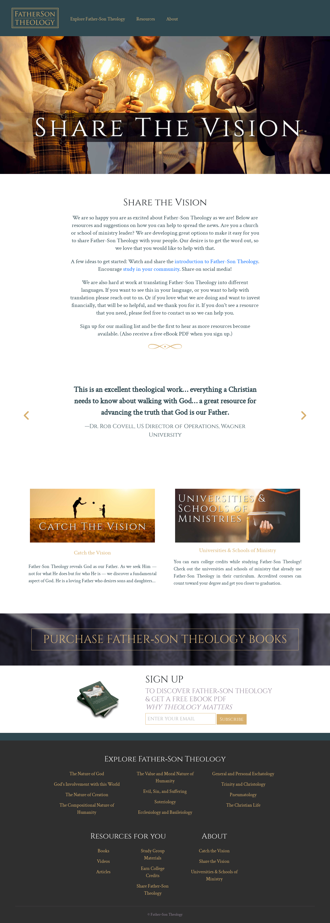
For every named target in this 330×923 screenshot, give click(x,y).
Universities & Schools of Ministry (237, 550)
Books (103, 851)
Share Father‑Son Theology (153, 889)
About (172, 19)
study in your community (151, 269)
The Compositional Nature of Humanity (86, 808)
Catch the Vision (92, 552)
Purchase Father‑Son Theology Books (165, 639)
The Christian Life (243, 805)
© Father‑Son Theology (165, 914)
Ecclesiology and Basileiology (165, 812)
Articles (103, 872)
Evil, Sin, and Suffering (165, 791)
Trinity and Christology (243, 784)
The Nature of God (86, 774)
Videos (103, 861)
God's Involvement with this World (87, 784)
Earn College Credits (152, 872)
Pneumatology (243, 795)
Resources (145, 19)
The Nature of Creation (86, 795)
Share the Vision (214, 861)
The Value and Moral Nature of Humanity (165, 777)
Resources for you (128, 836)
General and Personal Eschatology (243, 774)
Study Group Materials (153, 854)
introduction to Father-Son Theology (216, 261)
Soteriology (165, 802)
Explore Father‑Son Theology (97, 19)
